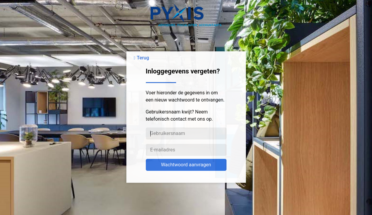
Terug (143, 58)
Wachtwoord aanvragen (186, 165)
